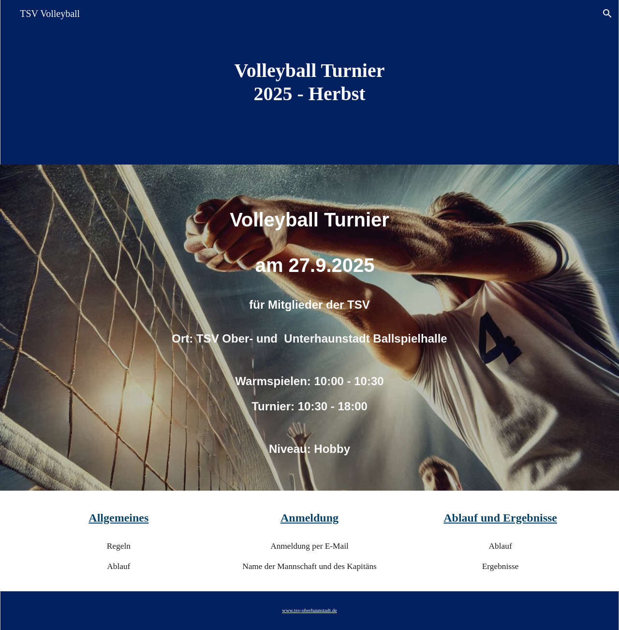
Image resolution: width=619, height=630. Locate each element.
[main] (309, 82)
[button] (607, 13)
